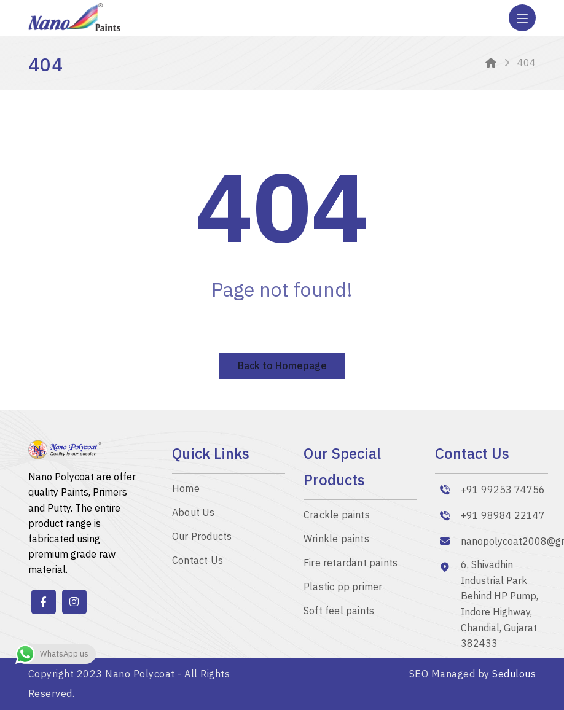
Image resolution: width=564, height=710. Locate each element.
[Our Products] (228, 536)
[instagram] (74, 602)
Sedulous (514, 674)
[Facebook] (43, 602)
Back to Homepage (282, 365)
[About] (228, 512)
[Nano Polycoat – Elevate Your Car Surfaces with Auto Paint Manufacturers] (228, 488)
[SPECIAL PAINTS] (360, 539)
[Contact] (228, 560)
